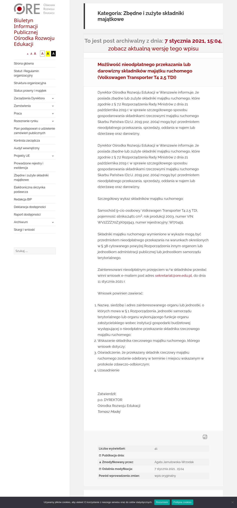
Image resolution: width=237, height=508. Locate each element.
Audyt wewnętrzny (26, 148)
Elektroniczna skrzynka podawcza (29, 190)
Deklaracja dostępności (30, 207)
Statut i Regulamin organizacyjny (26, 73)
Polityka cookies (182, 502)
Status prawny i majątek (30, 90)
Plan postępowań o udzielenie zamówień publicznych (34, 131)
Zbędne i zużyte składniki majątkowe (31, 178)
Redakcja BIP (23, 199)
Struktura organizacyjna (30, 83)
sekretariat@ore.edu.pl (173, 275)
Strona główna (24, 63)
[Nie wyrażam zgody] (232, 502)
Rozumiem (162, 502)
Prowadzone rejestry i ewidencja (28, 166)
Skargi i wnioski (24, 229)
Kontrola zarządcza (27, 140)
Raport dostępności (27, 214)
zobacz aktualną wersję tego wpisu (153, 48)
